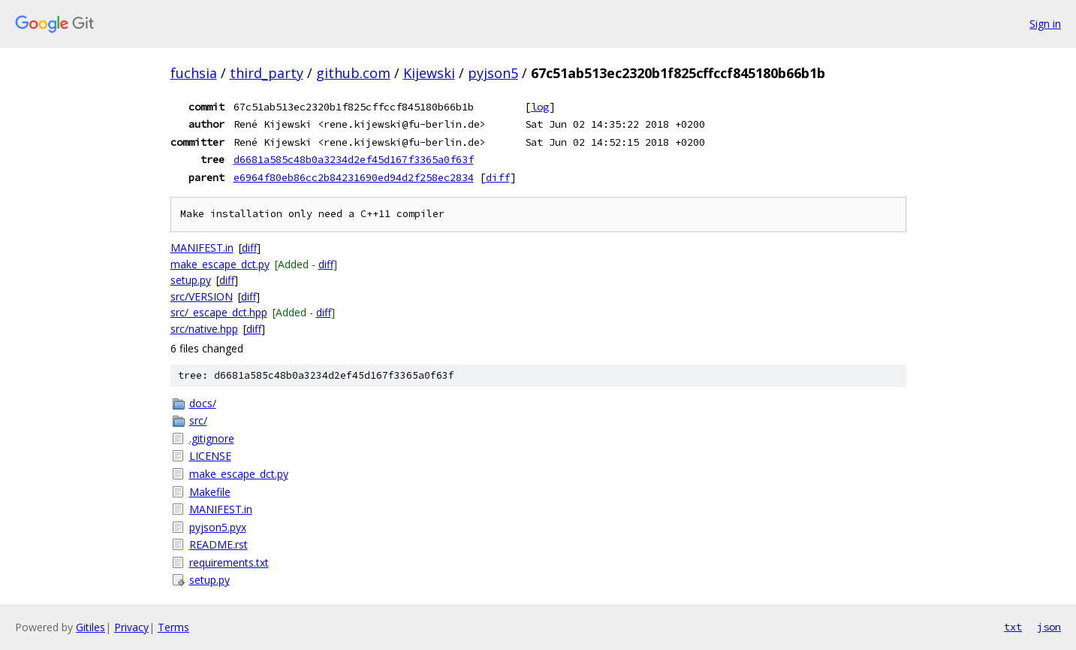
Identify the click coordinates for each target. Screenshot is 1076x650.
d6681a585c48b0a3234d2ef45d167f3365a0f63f (354, 159)
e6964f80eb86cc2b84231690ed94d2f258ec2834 (354, 177)
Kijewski (429, 73)
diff (498, 177)
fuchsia (193, 73)
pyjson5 (493, 73)
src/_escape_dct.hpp (218, 312)
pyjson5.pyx (217, 527)
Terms (173, 627)
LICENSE (210, 456)
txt (1013, 626)
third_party (266, 73)
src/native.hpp (204, 329)
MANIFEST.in (202, 247)
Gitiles (90, 627)
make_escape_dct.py (220, 264)
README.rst (218, 544)
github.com (353, 73)
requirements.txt (229, 562)
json (1049, 626)
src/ (198, 420)
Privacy (131, 627)
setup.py (190, 280)
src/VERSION (201, 296)
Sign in (1045, 24)
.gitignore (211, 438)
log (540, 106)
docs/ (202, 403)
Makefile (210, 492)
